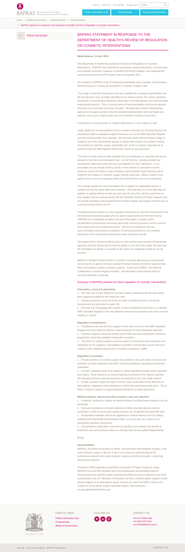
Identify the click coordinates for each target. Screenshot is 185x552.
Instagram (109, 519)
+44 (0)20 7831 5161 (142, 521)
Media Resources (58, 20)
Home (19, 20)
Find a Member (118, 5)
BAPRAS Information (56, 548)
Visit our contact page (142, 518)
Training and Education (154, 12)
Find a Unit (106, 5)
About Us (96, 5)
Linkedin (103, 519)
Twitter (97, 519)
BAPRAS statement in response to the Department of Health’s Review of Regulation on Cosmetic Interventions (70, 25)
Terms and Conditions (35, 548)
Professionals (125, 12)
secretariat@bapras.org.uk (145, 524)
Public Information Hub (96, 12)
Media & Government (36, 20)
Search (165, 5)
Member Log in (132, 5)
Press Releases (78, 20)
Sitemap (20, 548)
